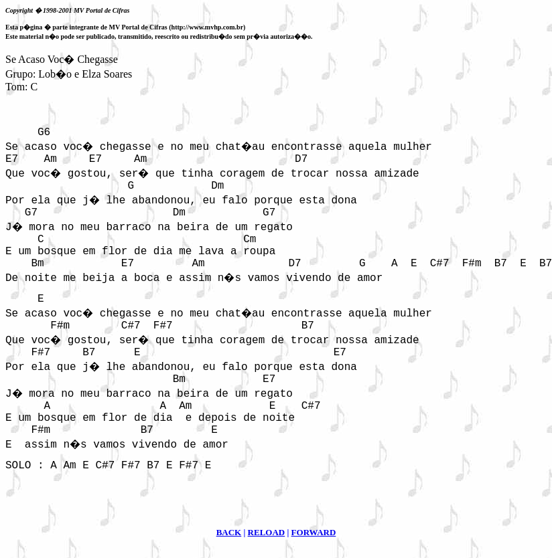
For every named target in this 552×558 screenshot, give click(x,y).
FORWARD (313, 532)
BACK (229, 532)
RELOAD (266, 532)
